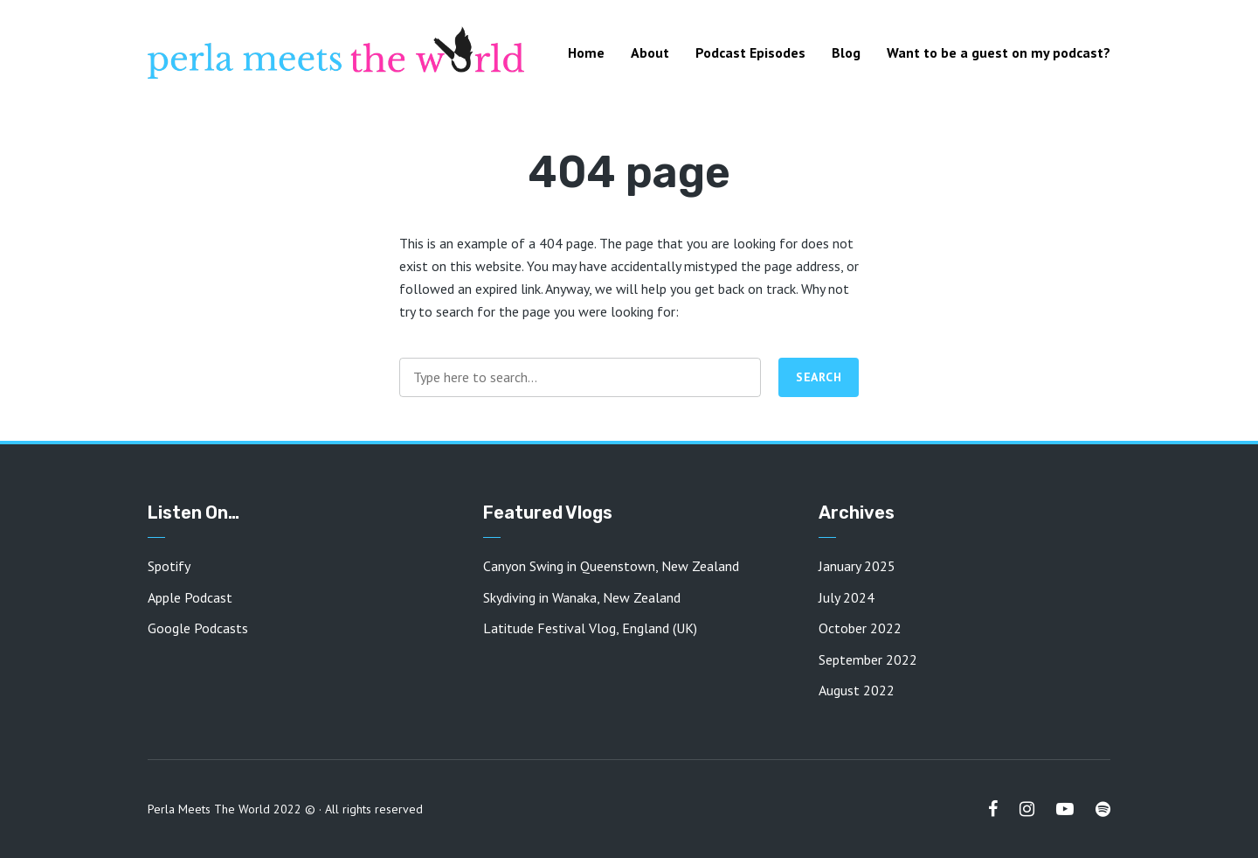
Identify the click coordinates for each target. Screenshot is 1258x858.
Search (818, 377)
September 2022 (868, 659)
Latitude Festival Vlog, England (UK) (590, 628)
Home (586, 52)
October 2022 (860, 628)
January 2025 (857, 566)
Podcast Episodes (750, 52)
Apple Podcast (190, 597)
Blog (846, 52)
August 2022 (857, 690)
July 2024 (846, 597)
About (650, 52)
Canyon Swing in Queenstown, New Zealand (611, 566)
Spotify (169, 566)
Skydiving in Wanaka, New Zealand (582, 597)
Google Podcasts (198, 628)
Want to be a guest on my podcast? (998, 52)
